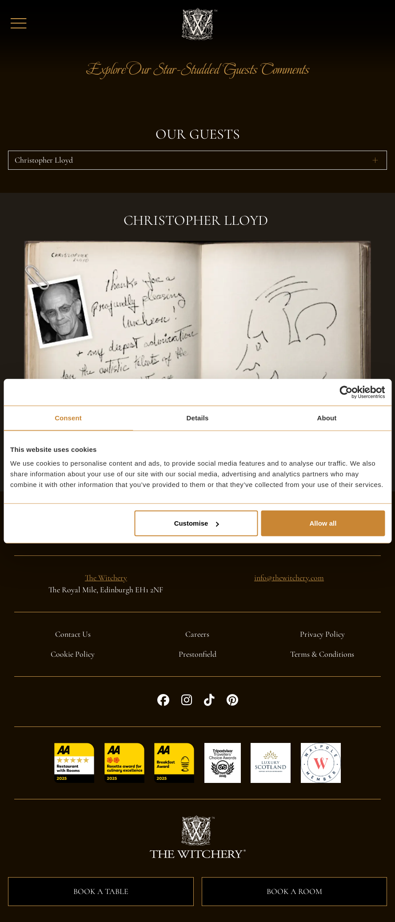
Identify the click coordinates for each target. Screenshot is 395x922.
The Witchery (106, 578)
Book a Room (294, 891)
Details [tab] (198, 417)
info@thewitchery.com (289, 578)
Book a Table (100, 891)
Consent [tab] (68, 417)
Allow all (322, 523)
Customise (196, 523)
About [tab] (327, 417)
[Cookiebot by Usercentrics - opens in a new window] (346, 392)
